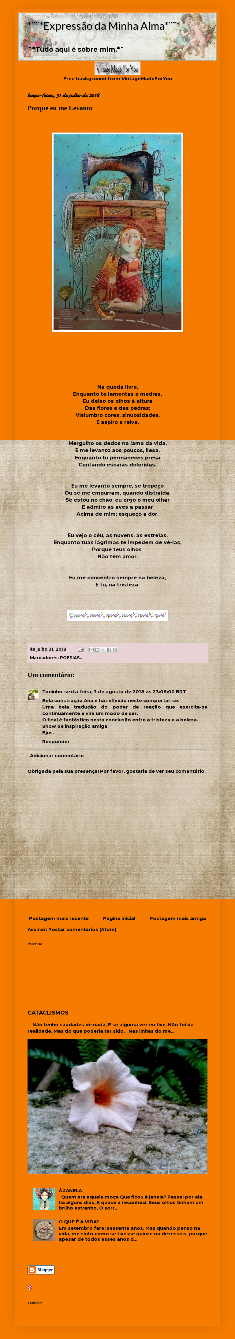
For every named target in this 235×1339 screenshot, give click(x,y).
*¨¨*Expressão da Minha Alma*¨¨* (104, 25)
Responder (56, 741)
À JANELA (70, 1190)
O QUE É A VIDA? (79, 1222)
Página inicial (119, 918)
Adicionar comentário (57, 755)
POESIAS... (72, 657)
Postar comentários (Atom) (82, 929)
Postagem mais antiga (178, 918)
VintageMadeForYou (146, 78)
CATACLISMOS (48, 1012)
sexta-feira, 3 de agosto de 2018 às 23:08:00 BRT (125, 691)
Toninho (52, 691)
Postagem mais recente (59, 918)
